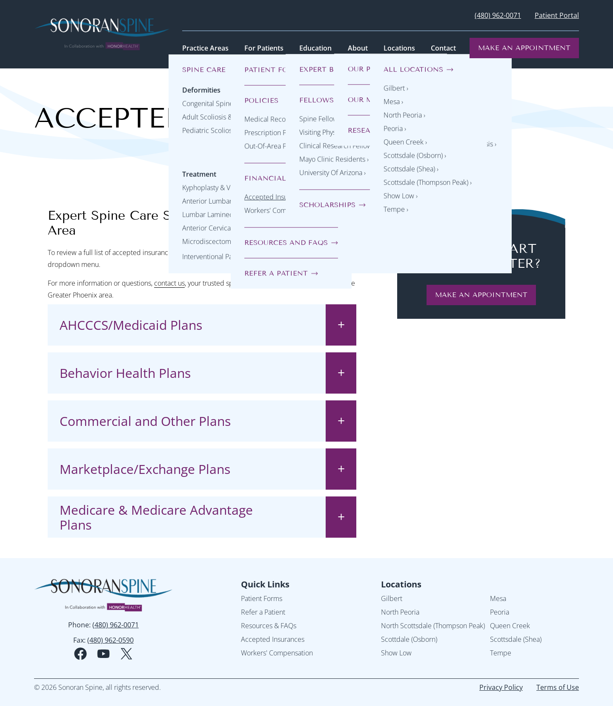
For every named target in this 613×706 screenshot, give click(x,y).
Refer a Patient (263, 612)
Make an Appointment (524, 48)
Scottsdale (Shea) (515, 639)
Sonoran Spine (298, 283)
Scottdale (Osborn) (409, 639)
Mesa (498, 598)
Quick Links (265, 584)
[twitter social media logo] (126, 653)
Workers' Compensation (277, 653)
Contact (443, 48)
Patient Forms (261, 598)
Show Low (396, 653)
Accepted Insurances (272, 639)
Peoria (499, 612)
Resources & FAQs (268, 625)
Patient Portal (557, 15)
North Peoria (400, 612)
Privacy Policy (501, 687)
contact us (169, 283)
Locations (401, 584)
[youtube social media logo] (103, 653)
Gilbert (391, 598)
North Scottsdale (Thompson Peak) (433, 625)
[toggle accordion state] (341, 325)
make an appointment (481, 295)
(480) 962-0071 (498, 15)
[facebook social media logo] (80, 653)
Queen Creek (510, 625)
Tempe (500, 653)
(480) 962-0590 (110, 640)
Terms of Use (557, 687)
